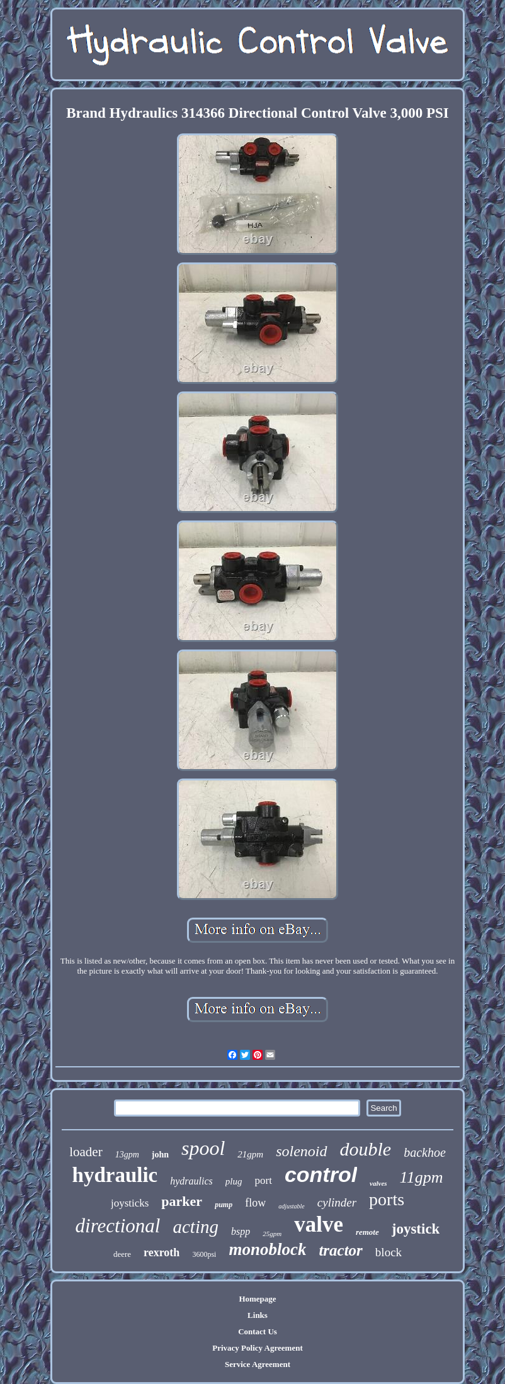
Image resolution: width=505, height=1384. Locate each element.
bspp (240, 1231)
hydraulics (191, 1181)
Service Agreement (257, 1364)
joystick (416, 1229)
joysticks (130, 1203)
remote (367, 1232)
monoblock (267, 1249)
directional (118, 1226)
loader (85, 1151)
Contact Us (257, 1331)
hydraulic (115, 1175)
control (321, 1174)
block (388, 1252)
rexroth (161, 1252)
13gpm (127, 1154)
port (262, 1180)
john (160, 1154)
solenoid (301, 1151)
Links (257, 1315)
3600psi (204, 1254)
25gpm (272, 1233)
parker (181, 1201)
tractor (340, 1250)
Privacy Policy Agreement (257, 1348)
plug (233, 1181)
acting (195, 1227)
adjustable (291, 1206)
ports (386, 1199)
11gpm (421, 1177)
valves (378, 1183)
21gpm (250, 1154)
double (366, 1149)
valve (318, 1224)
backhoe (425, 1152)
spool (203, 1148)
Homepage (257, 1298)
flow (255, 1202)
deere (122, 1254)
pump (223, 1204)
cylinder (336, 1202)
